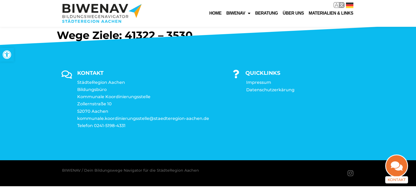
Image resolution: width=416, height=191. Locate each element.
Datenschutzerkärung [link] (270, 89)
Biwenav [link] (238, 13)
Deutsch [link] (349, 5)
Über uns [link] (293, 13)
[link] (7, 55)
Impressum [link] (258, 82)
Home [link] (215, 13)
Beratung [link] (266, 13)
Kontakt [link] (397, 177)
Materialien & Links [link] (331, 13)
